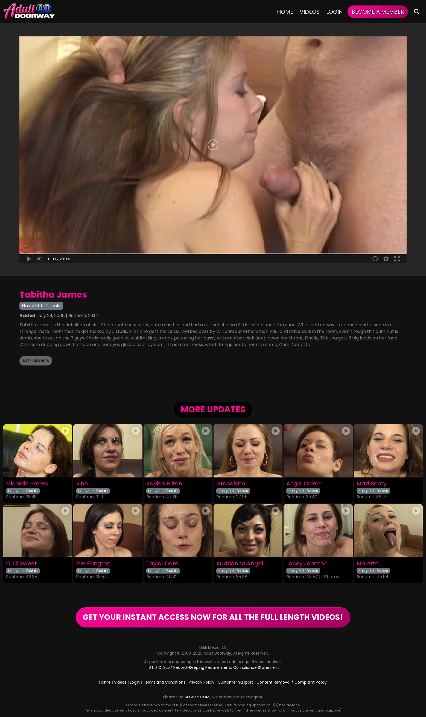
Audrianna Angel (239, 563)
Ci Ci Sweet (21, 563)
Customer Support (235, 682)
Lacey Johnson (307, 563)
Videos (310, 12)
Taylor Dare (162, 563)
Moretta (368, 563)
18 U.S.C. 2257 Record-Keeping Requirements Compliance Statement (213, 667)
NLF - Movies (36, 361)
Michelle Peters (27, 483)
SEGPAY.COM (197, 697)
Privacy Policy (201, 682)
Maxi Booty (371, 483)
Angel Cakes (304, 483)
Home (285, 12)
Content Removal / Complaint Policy (291, 682)
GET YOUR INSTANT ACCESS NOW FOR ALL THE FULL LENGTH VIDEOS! (213, 617)
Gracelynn (230, 483)
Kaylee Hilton (164, 483)
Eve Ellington (93, 563)
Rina (82, 483)
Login (334, 12)
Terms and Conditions (164, 682)
